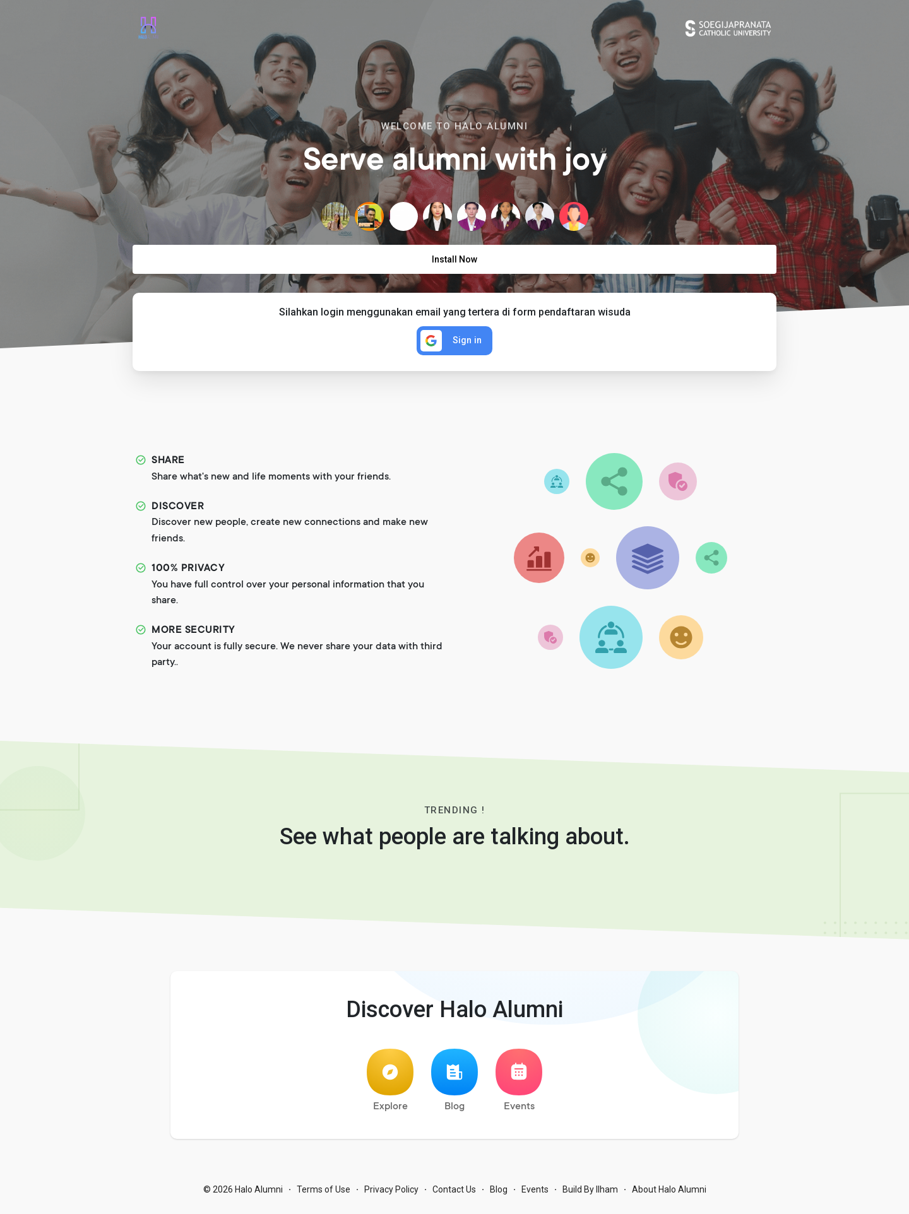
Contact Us (454, 1195)
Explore (390, 1086)
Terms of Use (323, 1195)
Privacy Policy (391, 1195)
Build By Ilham (590, 1195)
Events (519, 1086)
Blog (454, 1086)
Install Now (454, 259)
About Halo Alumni (669, 1195)
